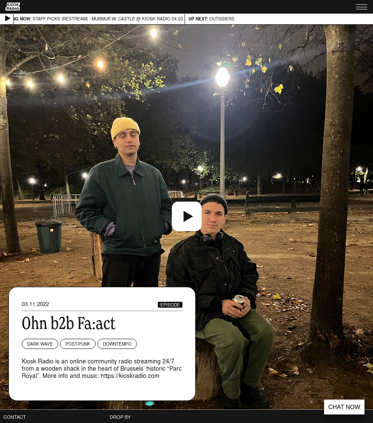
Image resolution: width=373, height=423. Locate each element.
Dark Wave (40, 344)
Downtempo (117, 344)
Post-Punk (77, 344)
